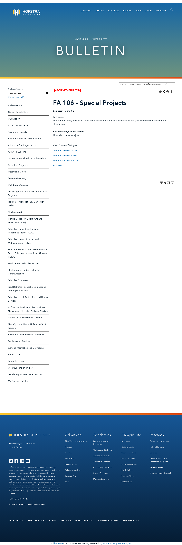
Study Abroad (15, 212)
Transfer (68, 447)
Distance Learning (17, 178)
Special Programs (100, 473)
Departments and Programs (101, 443)
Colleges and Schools (102, 450)
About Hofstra (35, 521)
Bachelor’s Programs (18, 165)
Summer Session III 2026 (65, 160)
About (139, 11)
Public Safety (126, 470)
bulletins (58, 543)
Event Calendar (128, 458)
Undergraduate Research (160, 473)
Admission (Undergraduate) (21, 145)
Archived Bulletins (17, 151)
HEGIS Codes (15, 354)
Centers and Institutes (159, 441)
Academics (100, 11)
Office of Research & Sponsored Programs (159, 460)
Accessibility (16, 521)
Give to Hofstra (84, 521)
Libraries (153, 452)
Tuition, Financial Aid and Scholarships (27, 158)
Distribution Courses (18, 185)
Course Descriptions (18, 112)
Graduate (69, 452)
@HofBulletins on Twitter (20, 367)
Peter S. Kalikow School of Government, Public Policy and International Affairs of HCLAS (27, 253)
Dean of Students (129, 452)
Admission (86, 11)
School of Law (71, 464)
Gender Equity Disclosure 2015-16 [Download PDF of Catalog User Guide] (25, 374)
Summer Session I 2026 (65, 150)
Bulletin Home (15, 105)
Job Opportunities (108, 521)
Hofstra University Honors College (25, 317)
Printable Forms (16, 361)
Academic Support (101, 461)
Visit (67, 481)
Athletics (66, 521)
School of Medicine (73, 470)
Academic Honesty (17, 132)
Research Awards (157, 467)
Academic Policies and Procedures (25, 138)
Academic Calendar (101, 455)
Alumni (148, 11)
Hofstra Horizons (157, 447)
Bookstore (125, 441)
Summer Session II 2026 (65, 155)
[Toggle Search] (171, 9)
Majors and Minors (17, 171)
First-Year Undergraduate (76, 441)
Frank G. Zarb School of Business (24, 263)
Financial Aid (70, 475)
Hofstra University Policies (18, 499)
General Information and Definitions (26, 347)
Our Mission (14, 118)
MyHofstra (161, 11)
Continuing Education (102, 467)
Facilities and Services (19, 341)
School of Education (18, 280)
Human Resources (129, 464)
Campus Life (113, 11)
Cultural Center (128, 447)
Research (127, 11)
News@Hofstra (131, 521)
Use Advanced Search (19, 97)
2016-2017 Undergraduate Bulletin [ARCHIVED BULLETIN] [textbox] (143, 84)
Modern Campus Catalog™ (117, 543)
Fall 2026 (57, 165)
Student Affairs (127, 475)
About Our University (18, 125)
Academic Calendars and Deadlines (26, 334)
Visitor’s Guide (127, 481)
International (70, 458)
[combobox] (147, 84)
